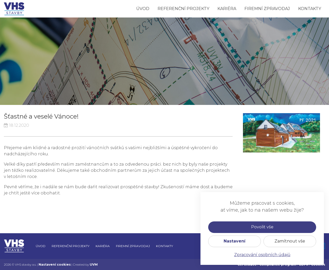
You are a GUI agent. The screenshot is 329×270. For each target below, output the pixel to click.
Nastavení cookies (55, 264)
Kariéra (226, 8)
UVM (94, 264)
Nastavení (234, 241)
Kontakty (309, 8)
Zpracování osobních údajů (262, 254)
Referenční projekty (183, 8)
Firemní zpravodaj (267, 8)
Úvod (142, 8)
